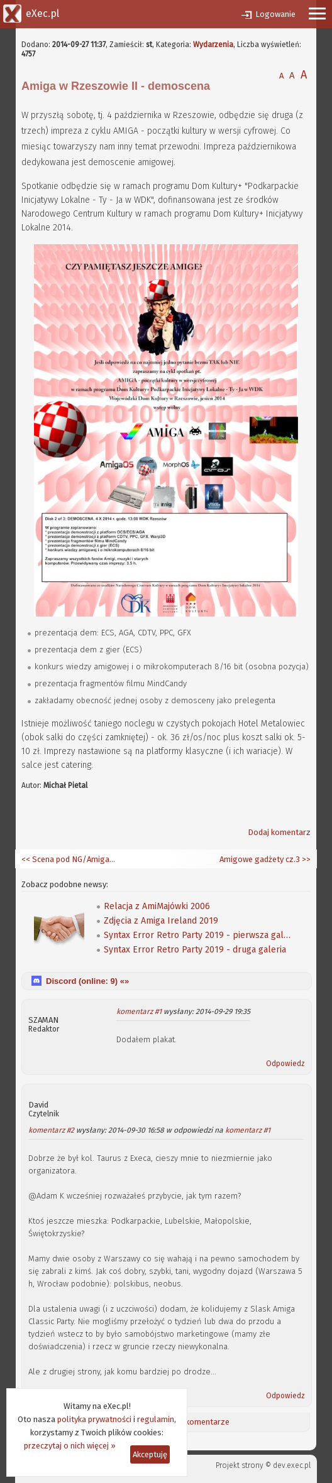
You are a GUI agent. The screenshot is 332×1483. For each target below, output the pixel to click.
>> (305, 859)
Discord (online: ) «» (87, 981)
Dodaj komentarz (279, 832)
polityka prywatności (94, 1419)
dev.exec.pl (292, 1465)
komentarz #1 (139, 1011)
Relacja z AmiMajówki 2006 (157, 906)
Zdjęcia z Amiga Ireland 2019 (161, 920)
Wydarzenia (213, 44)
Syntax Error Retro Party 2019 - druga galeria (195, 949)
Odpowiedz (285, 1063)
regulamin (155, 1419)
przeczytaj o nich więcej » (70, 1445)
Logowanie (275, 14)
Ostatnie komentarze (191, 1421)
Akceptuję (150, 1454)
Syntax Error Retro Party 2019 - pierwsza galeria (198, 935)
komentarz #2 (51, 1130)
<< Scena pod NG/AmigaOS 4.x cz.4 (68, 859)
